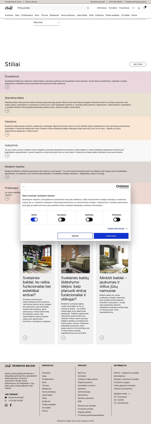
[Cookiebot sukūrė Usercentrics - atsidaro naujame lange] (118, 187)
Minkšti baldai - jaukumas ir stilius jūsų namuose (113, 284)
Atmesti (75, 236)
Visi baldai (125, 15)
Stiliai (91, 15)
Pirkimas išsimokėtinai (123, 389)
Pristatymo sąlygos (122, 382)
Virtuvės (44, 15)
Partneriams (83, 395)
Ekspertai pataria (85, 382)
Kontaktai (113, 8)
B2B (79, 401)
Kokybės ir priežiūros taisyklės (126, 379)
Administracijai (84, 392)
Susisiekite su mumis (86, 385)
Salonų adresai (31, 2)
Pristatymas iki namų (13, 2)
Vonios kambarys (68, 15)
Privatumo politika (85, 409)
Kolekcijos (99, 15)
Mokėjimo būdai (120, 394)
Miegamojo (54, 15)
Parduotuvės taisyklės (87, 406)
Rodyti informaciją (116, 228)
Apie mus (82, 373)
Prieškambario (27, 15)
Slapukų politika (84, 412)
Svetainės (9, 15)
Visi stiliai (137, 64)
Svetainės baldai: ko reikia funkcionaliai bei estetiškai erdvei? (37, 286)
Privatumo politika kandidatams (91, 415)
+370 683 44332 (115, 2)
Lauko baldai (82, 15)
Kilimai (134, 15)
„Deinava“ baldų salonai (88, 379)
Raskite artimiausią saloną (136, 2)
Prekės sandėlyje (112, 15)
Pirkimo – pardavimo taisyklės (126, 373)
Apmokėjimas (119, 376)
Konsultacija (124, 8)
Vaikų (17, 15)
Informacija (101, 8)
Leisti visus (111, 236)
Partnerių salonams (86, 398)
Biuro (37, 15)
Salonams (82, 389)
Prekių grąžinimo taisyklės (124, 385)
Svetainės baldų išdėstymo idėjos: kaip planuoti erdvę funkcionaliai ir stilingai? (75, 288)
